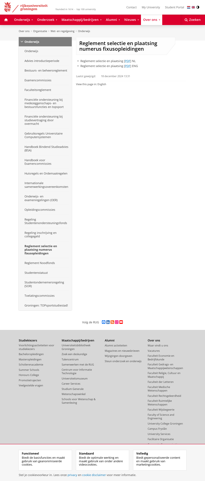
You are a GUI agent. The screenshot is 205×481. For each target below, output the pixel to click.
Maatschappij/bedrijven (78, 340)
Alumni (110, 340)
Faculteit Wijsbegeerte (161, 409)
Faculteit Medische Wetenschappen (159, 388)
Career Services (71, 383)
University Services (159, 434)
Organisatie (40, 31)
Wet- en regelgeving (62, 31)
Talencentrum (70, 359)
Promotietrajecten (30, 380)
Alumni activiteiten (116, 345)
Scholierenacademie (31, 364)
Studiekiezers (28, 340)
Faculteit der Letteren (161, 382)
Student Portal (174, 7)
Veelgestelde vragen (31, 385)
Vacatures (154, 351)
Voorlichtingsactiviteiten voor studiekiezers (36, 347)
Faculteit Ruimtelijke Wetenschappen (160, 402)
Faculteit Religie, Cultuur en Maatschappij (164, 375)
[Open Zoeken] (192, 20)
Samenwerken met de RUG (78, 364)
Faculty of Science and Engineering (161, 416)
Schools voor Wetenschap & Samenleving (79, 401)
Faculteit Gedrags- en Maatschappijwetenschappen (165, 366)
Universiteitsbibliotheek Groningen (76, 347)
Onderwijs (84, 31)
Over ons (24, 31)
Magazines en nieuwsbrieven (122, 351)
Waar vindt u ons (158, 345)
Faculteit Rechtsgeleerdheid (164, 396)
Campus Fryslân (157, 428)
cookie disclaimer (94, 475)
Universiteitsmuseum (75, 378)
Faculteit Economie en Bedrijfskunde (161, 357)
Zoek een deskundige (74, 354)
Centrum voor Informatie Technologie (77, 371)
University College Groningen (165, 423)
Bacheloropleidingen (31, 354)
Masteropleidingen (30, 359)
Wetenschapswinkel (74, 394)
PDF (127, 61)
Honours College (29, 375)
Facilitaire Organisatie (161, 439)
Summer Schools (29, 370)
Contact (131, 7)
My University (151, 7)
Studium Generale (73, 389)
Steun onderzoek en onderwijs (123, 361)
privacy (72, 475)
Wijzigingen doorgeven (118, 356)
